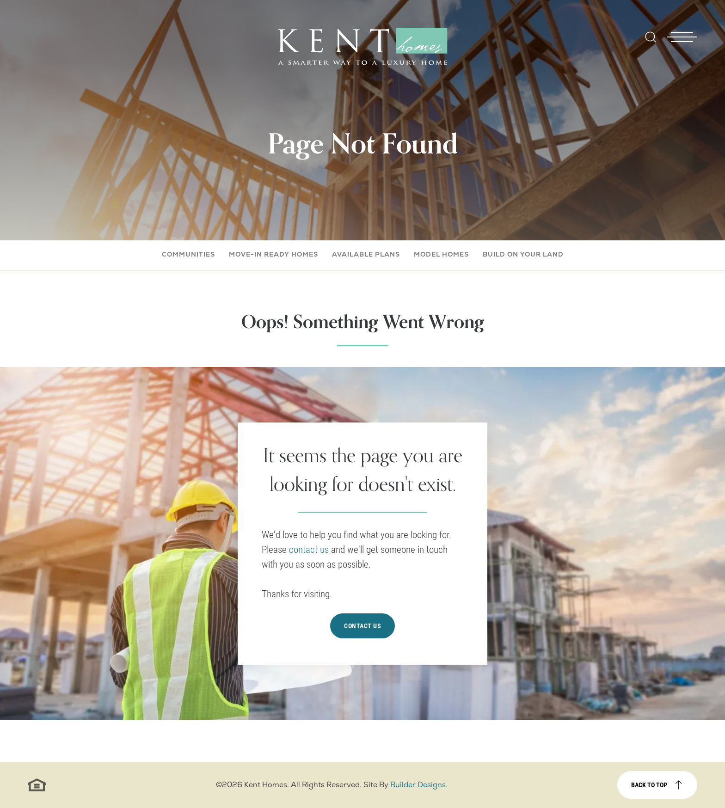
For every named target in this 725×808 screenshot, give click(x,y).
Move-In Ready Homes (273, 254)
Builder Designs (418, 785)
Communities (188, 254)
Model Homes (441, 254)
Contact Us (362, 625)
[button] (650, 43)
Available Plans (366, 254)
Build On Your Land (523, 254)
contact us (310, 549)
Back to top (649, 784)
